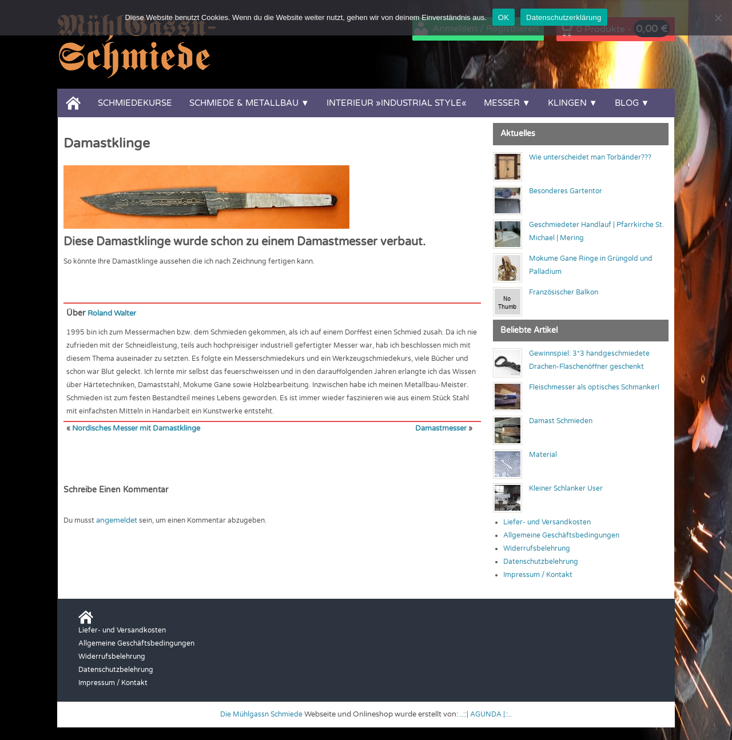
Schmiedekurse (135, 103)
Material (543, 455)
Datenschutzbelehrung (540, 562)
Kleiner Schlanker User (566, 488)
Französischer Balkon (563, 292)
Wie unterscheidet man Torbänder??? (590, 157)
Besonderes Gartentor (565, 191)
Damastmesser (442, 428)
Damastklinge (106, 144)
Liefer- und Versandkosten (547, 522)
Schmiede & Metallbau (244, 103)
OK (503, 17)
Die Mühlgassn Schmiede (260, 714)
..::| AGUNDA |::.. (488, 714)
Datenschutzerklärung (563, 17)
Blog (627, 103)
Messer (502, 103)
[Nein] (717, 17)
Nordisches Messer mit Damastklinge (134, 428)
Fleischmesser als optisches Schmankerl (594, 387)
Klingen (567, 103)
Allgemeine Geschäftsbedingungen (561, 535)
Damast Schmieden (560, 421)
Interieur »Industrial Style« (397, 103)
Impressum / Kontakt (537, 575)
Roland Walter (114, 313)
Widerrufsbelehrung (536, 548)
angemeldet (116, 519)
